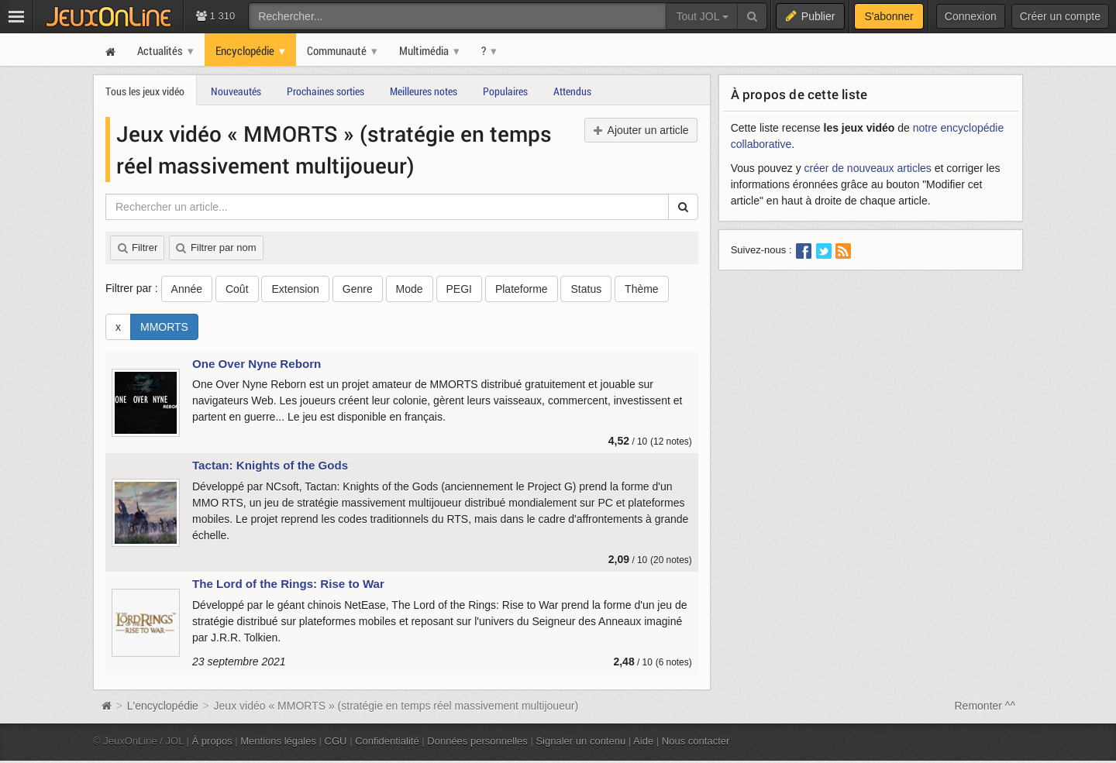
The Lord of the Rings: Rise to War (288, 583)
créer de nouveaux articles (868, 168)
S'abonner (888, 16)
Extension (295, 289)
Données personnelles (477, 741)
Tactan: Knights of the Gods (270, 465)
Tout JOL (702, 16)
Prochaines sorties (325, 91)
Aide (643, 741)
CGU (336, 741)
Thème (642, 289)
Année (186, 289)
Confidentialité (387, 741)
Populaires (505, 91)
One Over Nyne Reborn (256, 363)
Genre (358, 289)
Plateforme (521, 289)
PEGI (459, 289)
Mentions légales (278, 741)
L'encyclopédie (162, 705)
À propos (212, 741)
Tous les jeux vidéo (144, 91)
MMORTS (164, 327)
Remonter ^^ (985, 705)
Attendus (572, 91)
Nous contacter (696, 741)
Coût (237, 289)
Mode (409, 289)
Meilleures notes (423, 91)
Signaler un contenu (580, 741)
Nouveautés (236, 91)
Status (585, 289)
